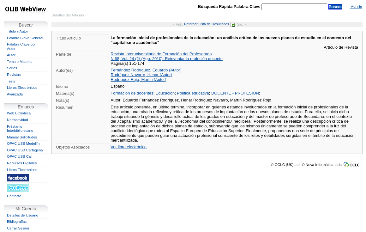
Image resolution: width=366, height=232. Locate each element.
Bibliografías (17, 221)
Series (12, 68)
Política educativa (193, 93)
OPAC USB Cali (19, 156)
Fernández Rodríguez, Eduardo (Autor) (146, 70)
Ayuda (356, 6)
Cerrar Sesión (18, 228)
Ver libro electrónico (129, 146)
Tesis (11, 81)
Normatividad (17, 120)
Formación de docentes (132, 93)
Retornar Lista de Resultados (209, 24)
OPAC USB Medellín (23, 143)
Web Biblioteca (19, 113)
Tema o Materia (19, 62)
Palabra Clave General (25, 38)
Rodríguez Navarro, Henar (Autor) (141, 74)
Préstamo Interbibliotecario (20, 129)
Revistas (14, 74)
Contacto (14, 196)
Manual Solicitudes (22, 137)
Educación (165, 93)
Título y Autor (17, 31)
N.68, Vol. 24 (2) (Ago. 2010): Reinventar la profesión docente (167, 58)
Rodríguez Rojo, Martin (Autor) (138, 79)
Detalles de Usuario (22, 215)
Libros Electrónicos (22, 87)
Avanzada (15, 94)
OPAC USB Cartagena (25, 150)
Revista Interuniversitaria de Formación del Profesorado (161, 54)
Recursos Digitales (22, 163)
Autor (11, 55)
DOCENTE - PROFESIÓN (235, 93)
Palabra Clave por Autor (21, 46)
